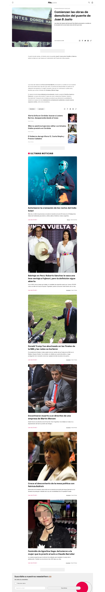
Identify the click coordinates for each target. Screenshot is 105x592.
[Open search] (89, 2)
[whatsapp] (80, 41)
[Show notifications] (92, 2)
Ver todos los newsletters (21, 579)
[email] (88, 41)
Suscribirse (64, 588)
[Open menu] (12, 2)
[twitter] (85, 41)
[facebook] (82, 41)
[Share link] (91, 41)
